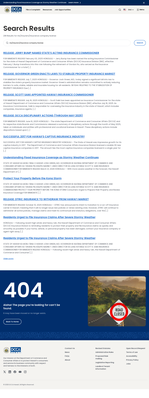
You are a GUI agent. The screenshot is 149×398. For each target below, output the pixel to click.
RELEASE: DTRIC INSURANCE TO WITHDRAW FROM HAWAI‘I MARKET (46, 199)
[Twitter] (4, 372)
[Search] (120, 9)
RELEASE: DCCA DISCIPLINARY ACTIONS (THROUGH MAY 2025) (43, 115)
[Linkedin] (9, 372)
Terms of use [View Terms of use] (132, 352)
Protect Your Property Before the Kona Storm (32, 178)
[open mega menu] (140, 9)
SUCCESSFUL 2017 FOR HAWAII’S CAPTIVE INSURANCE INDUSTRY (44, 136)
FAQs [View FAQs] (67, 356)
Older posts (8, 258)
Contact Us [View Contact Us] (70, 348)
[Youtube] (20, 372)
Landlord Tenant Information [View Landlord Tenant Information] (102, 367)
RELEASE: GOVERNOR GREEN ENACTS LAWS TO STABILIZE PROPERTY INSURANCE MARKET (59, 74)
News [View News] (67, 352)
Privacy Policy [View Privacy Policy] (132, 360)
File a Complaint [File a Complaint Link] (33, 9)
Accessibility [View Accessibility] (131, 356)
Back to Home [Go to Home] (12, 321)
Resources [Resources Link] (47, 9)
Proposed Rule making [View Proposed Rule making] (101, 357)
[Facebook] (15, 372)
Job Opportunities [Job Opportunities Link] (63, 9)
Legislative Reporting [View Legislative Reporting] (104, 362)
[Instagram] (25, 372)
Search (140, 43)
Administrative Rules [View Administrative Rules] (104, 352)
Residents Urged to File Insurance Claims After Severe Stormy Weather (49, 217)
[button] (128, 9)
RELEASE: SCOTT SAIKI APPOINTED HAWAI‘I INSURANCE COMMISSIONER (48, 94)
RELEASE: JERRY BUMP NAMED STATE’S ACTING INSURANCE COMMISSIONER (51, 53)
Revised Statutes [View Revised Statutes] (102, 348)
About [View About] (67, 360)
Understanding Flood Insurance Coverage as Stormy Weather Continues (51, 157)
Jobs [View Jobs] (128, 364)
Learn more (75, 2)
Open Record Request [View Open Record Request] (135, 348)
